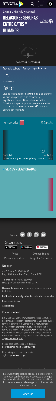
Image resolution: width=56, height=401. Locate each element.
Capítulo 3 (8, 155)
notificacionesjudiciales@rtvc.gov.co (18, 346)
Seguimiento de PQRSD (12, 338)
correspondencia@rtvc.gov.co (21, 326)
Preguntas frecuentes (41, 258)
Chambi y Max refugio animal (19, 11)
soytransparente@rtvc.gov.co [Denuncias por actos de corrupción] (15, 355)
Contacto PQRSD (28, 329)
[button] (49, 147)
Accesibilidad (8, 305)
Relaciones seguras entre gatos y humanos (24, 158)
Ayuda (15, 253)
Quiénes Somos (41, 253)
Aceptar (28, 394)
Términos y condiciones (16, 258)
